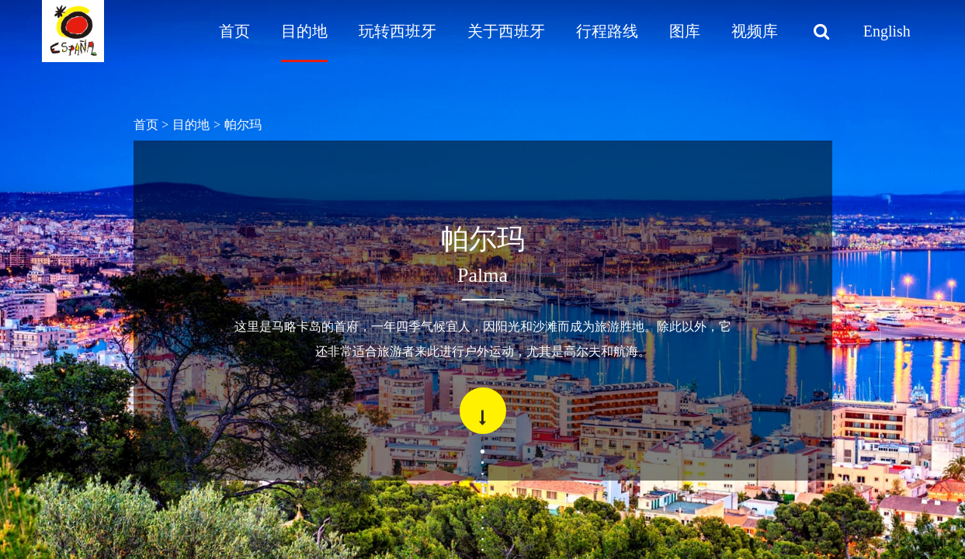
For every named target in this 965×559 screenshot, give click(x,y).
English (887, 31)
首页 (234, 31)
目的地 (304, 31)
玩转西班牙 (397, 31)
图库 (684, 31)
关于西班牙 (506, 31)
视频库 (754, 31)
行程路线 (607, 31)
